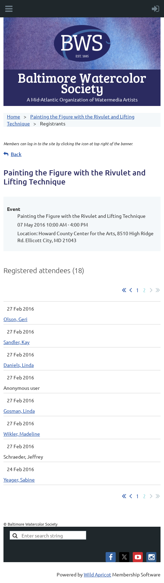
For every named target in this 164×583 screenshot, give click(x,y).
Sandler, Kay (16, 342)
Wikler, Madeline (21, 433)
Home (13, 116)
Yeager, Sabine (19, 479)
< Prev (131, 290)
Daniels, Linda (18, 365)
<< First (124, 290)
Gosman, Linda (19, 411)
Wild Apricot (97, 574)
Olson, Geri (15, 319)
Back (16, 154)
